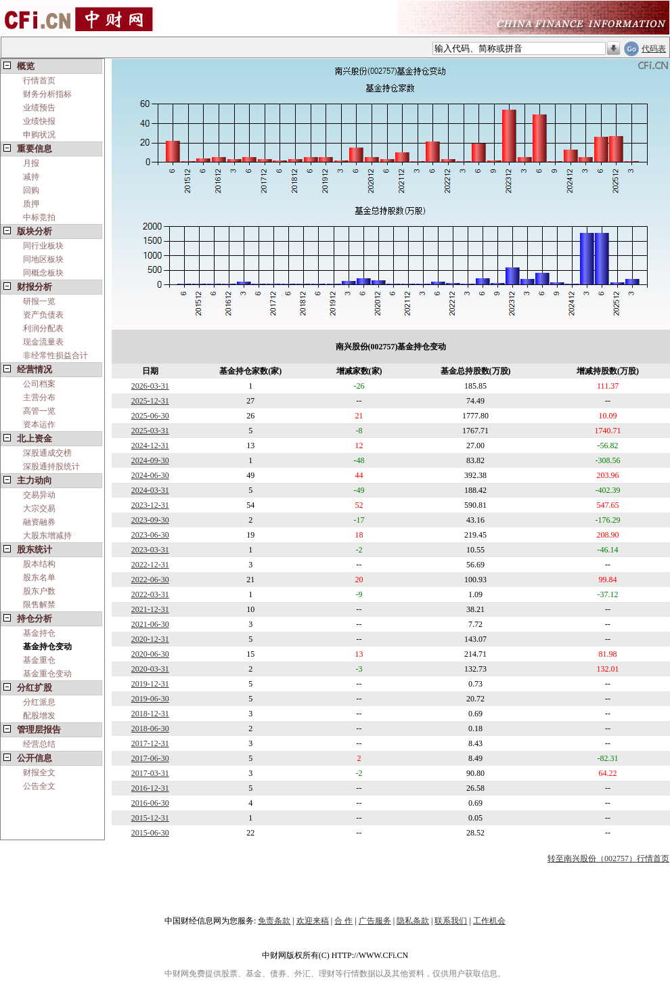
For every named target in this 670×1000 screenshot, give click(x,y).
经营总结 (39, 744)
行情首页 (39, 80)
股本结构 (39, 564)
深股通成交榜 (47, 453)
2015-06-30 (150, 833)
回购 (31, 190)
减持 (31, 176)
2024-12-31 (150, 445)
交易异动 (39, 495)
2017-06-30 (150, 758)
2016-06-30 (150, 803)
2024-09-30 (150, 460)
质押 (31, 204)
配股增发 (39, 715)
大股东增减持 (47, 535)
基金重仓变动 (47, 673)
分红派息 (39, 702)
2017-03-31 (150, 773)
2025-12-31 (150, 401)
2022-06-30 (150, 579)
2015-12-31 (150, 818)
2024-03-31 (150, 490)
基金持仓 (39, 633)
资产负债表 (43, 315)
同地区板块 (43, 259)
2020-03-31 (150, 669)
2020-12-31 (150, 639)
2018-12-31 (150, 713)
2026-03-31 (150, 386)
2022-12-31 (150, 564)
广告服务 (375, 921)
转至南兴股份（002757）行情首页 (608, 858)
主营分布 (39, 397)
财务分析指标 (47, 94)
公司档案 (39, 384)
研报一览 (39, 301)
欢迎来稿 (312, 921)
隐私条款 (413, 921)
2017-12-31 (150, 743)
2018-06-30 (150, 728)
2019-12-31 (150, 684)
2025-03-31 (150, 430)
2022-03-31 (150, 594)
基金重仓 (39, 660)
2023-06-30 (150, 535)
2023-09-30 (150, 520)
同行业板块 (43, 246)
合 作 (343, 921)
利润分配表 (43, 328)
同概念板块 (43, 273)
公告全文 (39, 786)
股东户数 (39, 591)
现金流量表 (43, 342)
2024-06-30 (150, 475)
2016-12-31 (150, 788)
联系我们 (450, 921)
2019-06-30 (150, 698)
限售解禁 (39, 604)
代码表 (654, 48)
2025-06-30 (150, 415)
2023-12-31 (150, 505)
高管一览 (39, 411)
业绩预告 (39, 107)
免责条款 (274, 921)
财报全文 (39, 772)
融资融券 (39, 522)
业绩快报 (39, 121)
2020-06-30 (150, 654)
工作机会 (489, 921)
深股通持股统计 (51, 466)
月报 (31, 163)
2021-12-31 (150, 609)
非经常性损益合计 (55, 355)
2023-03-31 (150, 550)
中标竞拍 (39, 217)
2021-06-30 (150, 624)
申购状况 (39, 134)
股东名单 (39, 577)
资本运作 (39, 424)
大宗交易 (39, 508)
